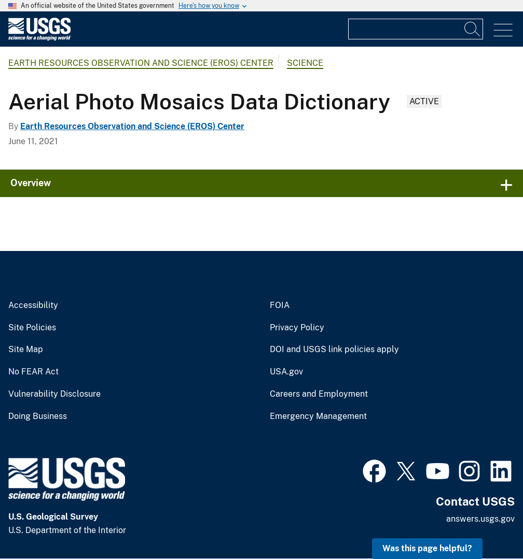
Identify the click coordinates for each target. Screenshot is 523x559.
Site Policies (32, 327)
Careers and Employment (319, 394)
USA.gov (286, 371)
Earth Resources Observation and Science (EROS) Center (140, 63)
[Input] (415, 29)
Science (305, 63)
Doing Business (37, 416)
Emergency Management (318, 416)
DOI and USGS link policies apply (334, 349)
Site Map (25, 349)
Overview (30, 182)
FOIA (280, 305)
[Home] (39, 38)
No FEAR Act (33, 371)
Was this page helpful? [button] (427, 548)
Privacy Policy (297, 327)
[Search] (472, 29)
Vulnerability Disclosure (54, 394)
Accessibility (33, 305)
